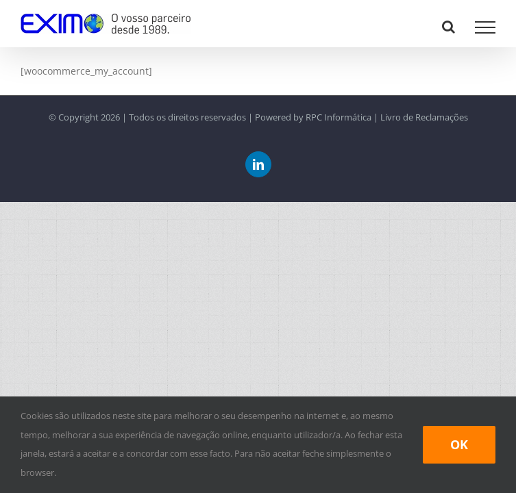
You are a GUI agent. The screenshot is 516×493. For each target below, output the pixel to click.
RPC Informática (338, 117)
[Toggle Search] (448, 27)
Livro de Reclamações (424, 117)
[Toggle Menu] (485, 27)
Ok (459, 444)
